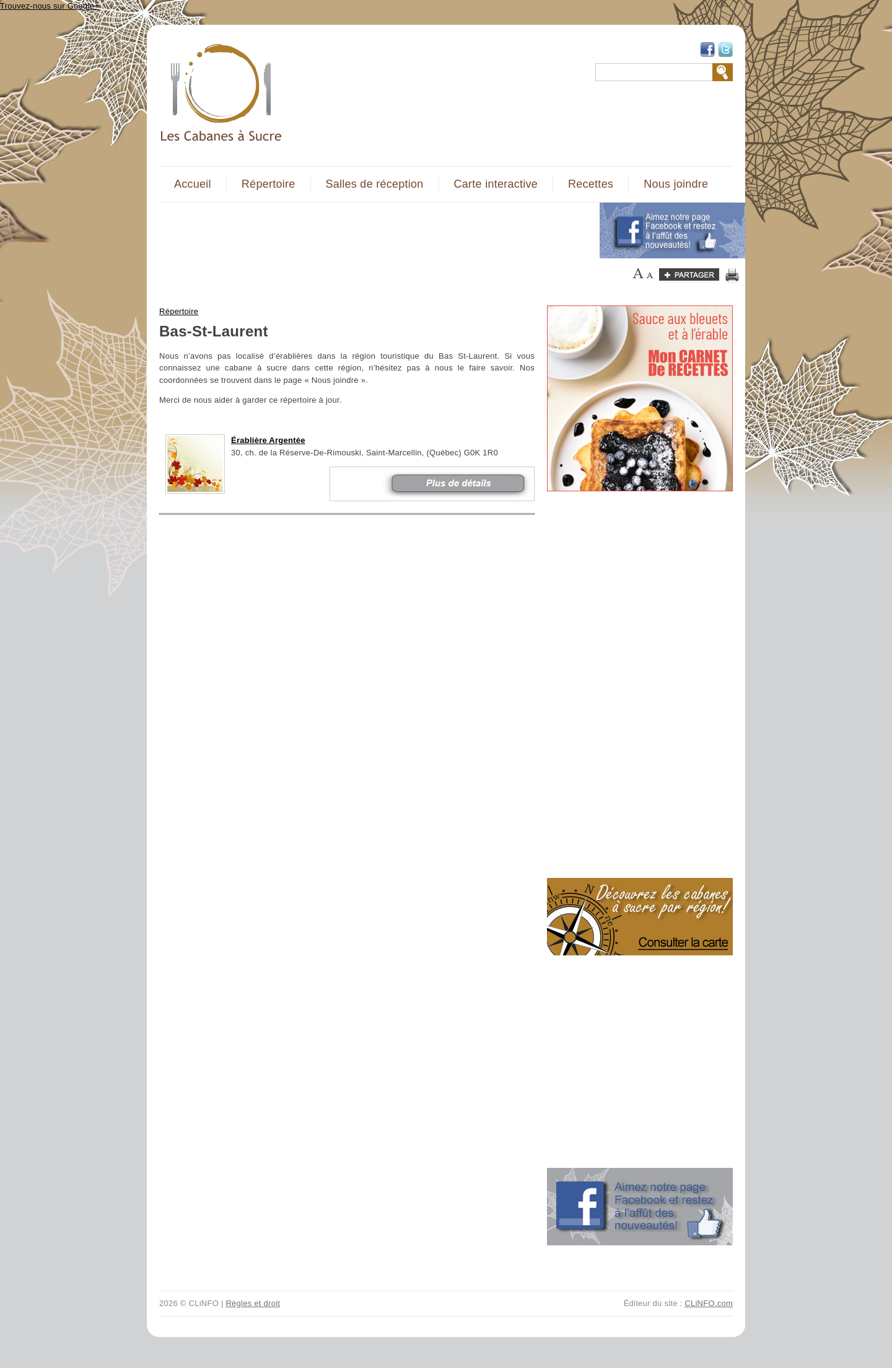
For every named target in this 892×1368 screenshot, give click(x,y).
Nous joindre (676, 184)
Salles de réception (375, 184)
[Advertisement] (372, 230)
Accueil (192, 184)
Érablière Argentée (268, 440)
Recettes (590, 184)
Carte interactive (496, 184)
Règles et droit (252, 1303)
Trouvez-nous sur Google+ (49, 6)
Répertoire (268, 184)
